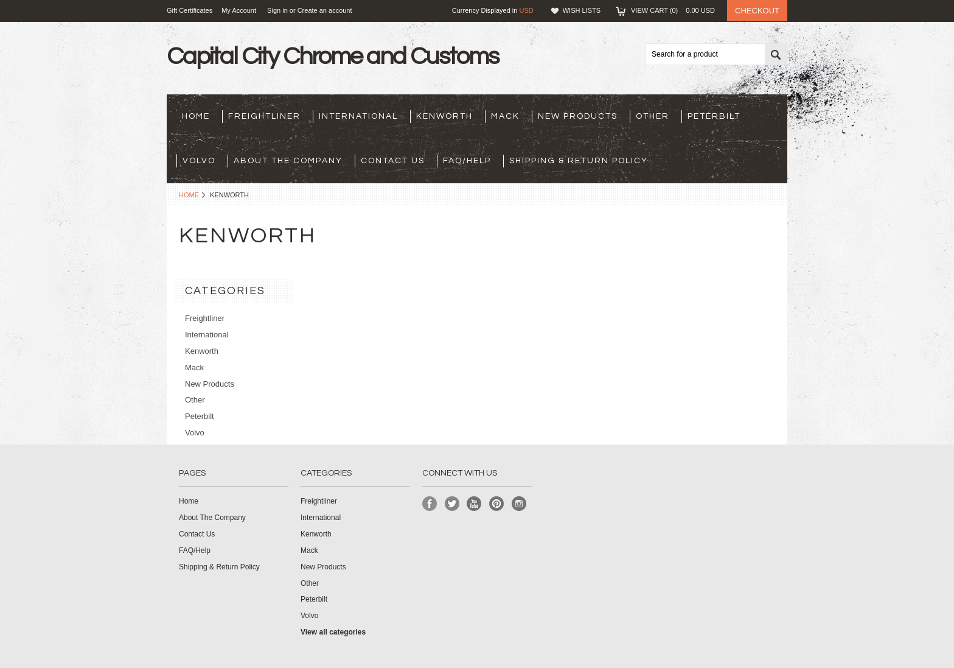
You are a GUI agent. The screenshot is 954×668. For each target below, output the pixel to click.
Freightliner (264, 116)
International (358, 116)
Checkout (757, 10)
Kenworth (444, 116)
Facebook (429, 504)
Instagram (519, 504)
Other (652, 116)
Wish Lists (582, 10)
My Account (238, 10)
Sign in (277, 10)
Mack (505, 116)
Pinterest (496, 504)
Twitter (452, 504)
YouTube (474, 504)
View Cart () (673, 10)
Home (189, 195)
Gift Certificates (189, 10)
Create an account (325, 10)
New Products (578, 116)
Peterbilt (714, 116)
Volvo (199, 160)
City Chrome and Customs (332, 56)
